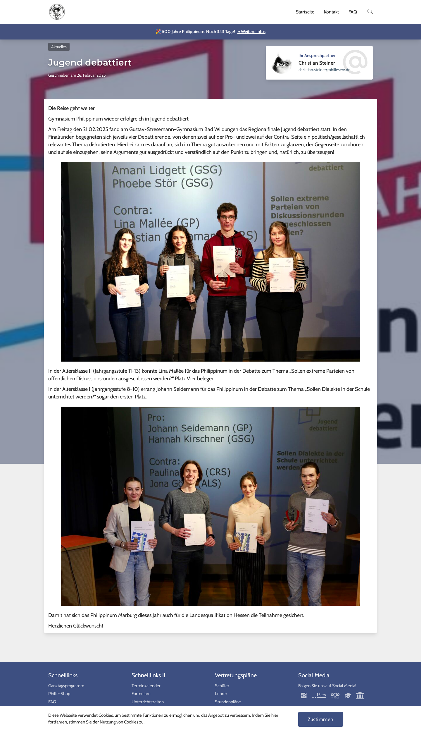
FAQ (352, 12)
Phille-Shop (59, 693)
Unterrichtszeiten (148, 701)
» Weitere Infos (251, 31)
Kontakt (331, 12)
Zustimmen (321, 719)
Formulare (141, 693)
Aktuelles (59, 46)
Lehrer (221, 693)
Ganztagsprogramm (66, 685)
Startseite (305, 12)
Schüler (222, 685)
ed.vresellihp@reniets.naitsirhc (324, 69)
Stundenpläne (228, 701)
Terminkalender (146, 685)
